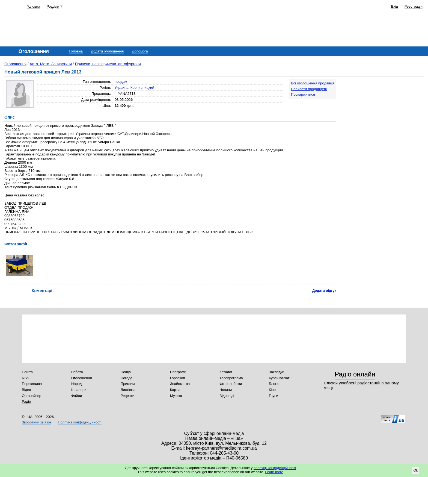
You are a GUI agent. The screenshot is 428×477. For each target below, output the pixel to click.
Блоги (273, 384)
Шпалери (79, 390)
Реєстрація (414, 6)
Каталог (225, 372)
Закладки (276, 372)
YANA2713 (127, 94)
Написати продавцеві (309, 89)
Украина (122, 88)
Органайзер (31, 396)
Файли (76, 396)
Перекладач (32, 384)
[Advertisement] (383, 112)
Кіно (272, 390)
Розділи (53, 6)
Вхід (394, 6)
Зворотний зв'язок (36, 422)
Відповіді (226, 396)
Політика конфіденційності (80, 422)
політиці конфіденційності (275, 468)
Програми (178, 372)
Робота (77, 372)
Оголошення (15, 64)
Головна (33, 6)
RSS (25, 378)
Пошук (126, 372)
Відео (26, 390)
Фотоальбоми (230, 384)
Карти (175, 390)
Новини (225, 390)
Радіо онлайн (355, 374)
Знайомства (180, 384)
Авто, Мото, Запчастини (51, 64)
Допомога (140, 51)
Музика (176, 396)
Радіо (26, 401)
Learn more (274, 472)
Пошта (27, 372)
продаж (121, 81)
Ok (415, 470)
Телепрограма (231, 378)
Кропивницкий (142, 88)
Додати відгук (324, 290)
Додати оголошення (107, 51)
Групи (273, 396)
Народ (76, 384)
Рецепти (127, 396)
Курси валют (279, 378)
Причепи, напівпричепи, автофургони (108, 64)
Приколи (128, 384)
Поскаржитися (303, 94)
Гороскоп (177, 378)
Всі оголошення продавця (312, 83)
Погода (126, 378)
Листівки (128, 390)
